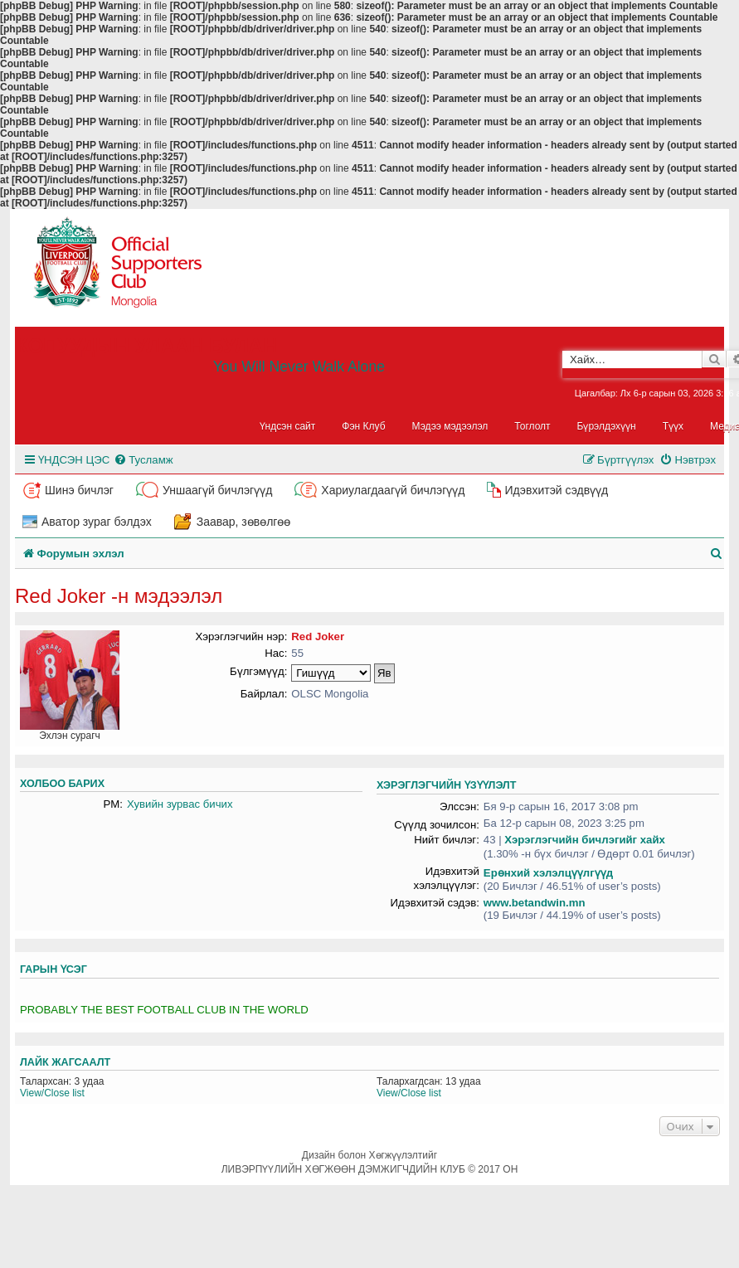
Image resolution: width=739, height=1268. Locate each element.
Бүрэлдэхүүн (606, 426)
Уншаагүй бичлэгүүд (217, 490)
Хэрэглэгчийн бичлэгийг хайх (584, 839)
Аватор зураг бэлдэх (96, 521)
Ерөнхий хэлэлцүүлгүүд (548, 873)
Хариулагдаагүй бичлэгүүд (392, 490)
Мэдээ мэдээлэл (450, 426)
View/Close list (52, 1093)
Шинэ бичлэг (79, 490)
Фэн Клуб (363, 426)
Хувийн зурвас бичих (180, 804)
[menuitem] (143, 460)
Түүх (673, 426)
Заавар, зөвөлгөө (244, 521)
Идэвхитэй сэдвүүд (556, 490)
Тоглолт (532, 426)
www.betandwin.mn (535, 902)
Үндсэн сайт (288, 426)
